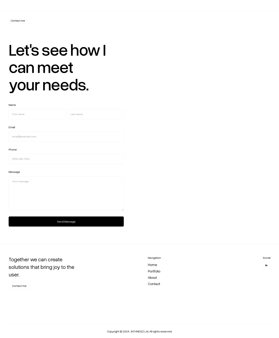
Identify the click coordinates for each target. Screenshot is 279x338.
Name (12, 105)
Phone (13, 150)
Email (12, 127)
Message (14, 172)
